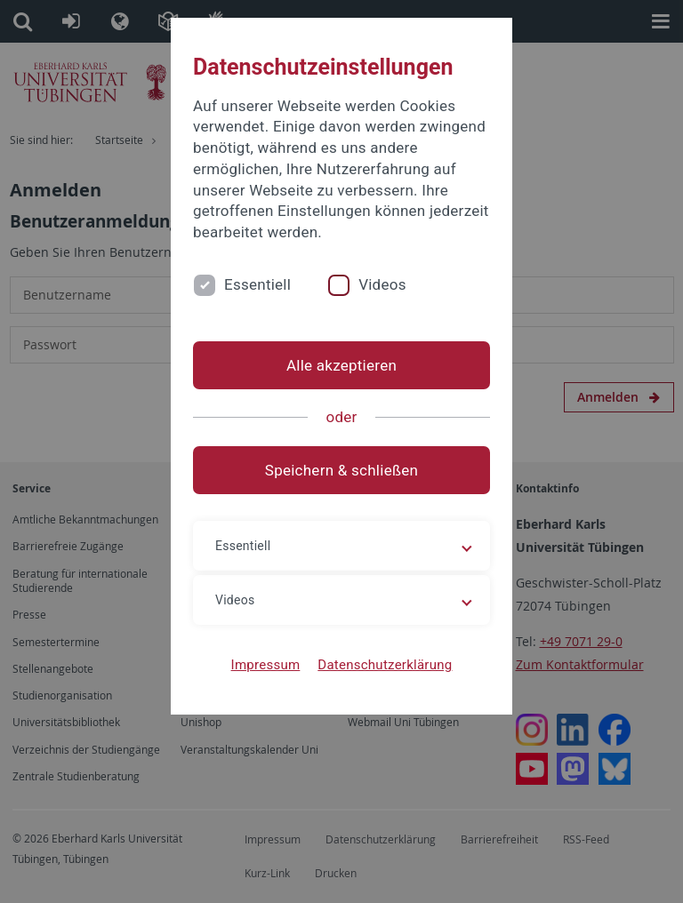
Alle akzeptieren (341, 365)
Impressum (266, 665)
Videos (382, 284)
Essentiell (257, 284)
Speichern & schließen (341, 470)
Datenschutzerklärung (384, 665)
